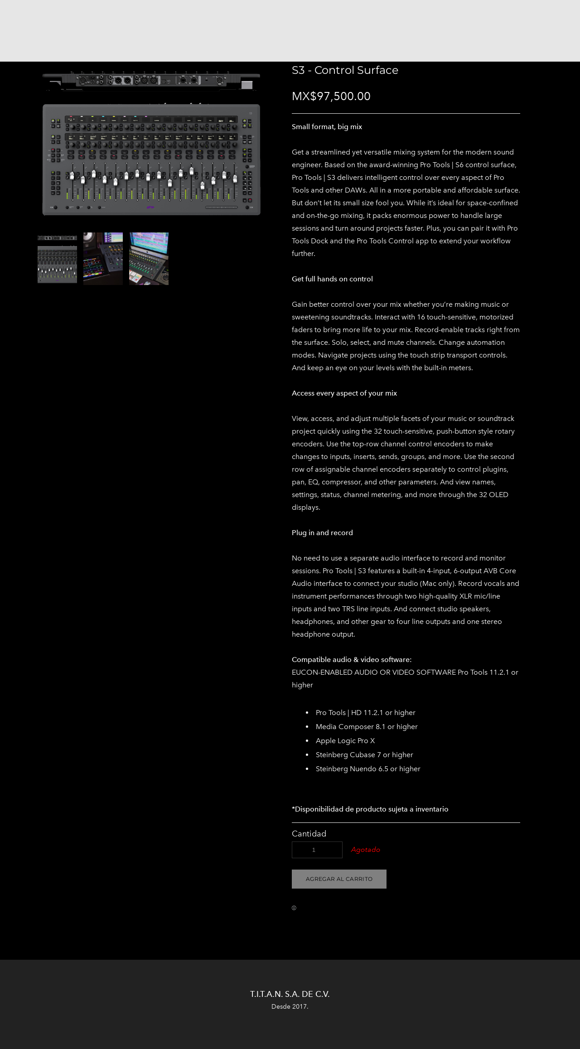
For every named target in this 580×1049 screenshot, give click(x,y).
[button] (339, 879)
